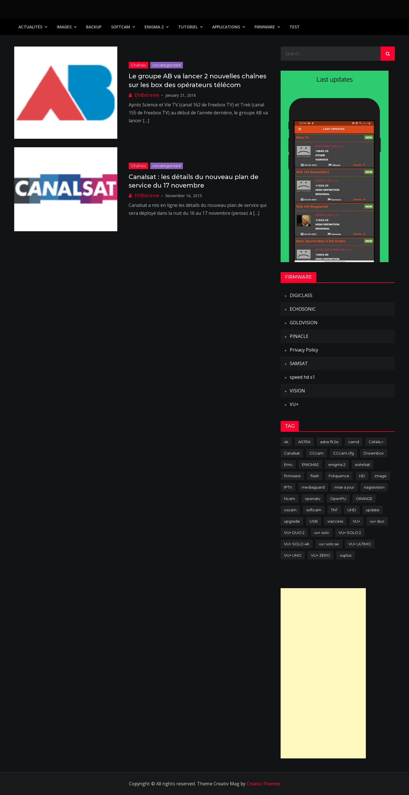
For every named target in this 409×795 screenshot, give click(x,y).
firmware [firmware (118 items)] (292, 476)
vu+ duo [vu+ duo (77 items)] (377, 521)
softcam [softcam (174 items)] (313, 510)
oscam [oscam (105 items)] (290, 510)
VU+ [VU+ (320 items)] (356, 521)
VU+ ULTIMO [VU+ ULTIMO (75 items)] (360, 544)
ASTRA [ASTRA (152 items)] (304, 441)
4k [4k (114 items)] (286, 441)
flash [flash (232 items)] (314, 476)
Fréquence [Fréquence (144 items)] (339, 476)
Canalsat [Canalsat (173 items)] (292, 453)
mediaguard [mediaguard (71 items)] (313, 487)
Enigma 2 (154, 27)
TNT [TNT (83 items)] (334, 510)
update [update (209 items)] (372, 510)
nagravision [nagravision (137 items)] (374, 487)
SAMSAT (299, 363)
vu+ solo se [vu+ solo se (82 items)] (329, 544)
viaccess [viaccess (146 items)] (335, 521)
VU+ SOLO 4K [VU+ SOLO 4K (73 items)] (296, 544)
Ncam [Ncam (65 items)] (289, 498)
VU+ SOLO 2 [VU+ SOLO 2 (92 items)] (350, 532)
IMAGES (64, 27)
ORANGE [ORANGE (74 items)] (364, 498)
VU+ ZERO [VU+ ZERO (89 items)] (320, 555)
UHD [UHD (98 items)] (351, 510)
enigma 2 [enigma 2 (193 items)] (336, 464)
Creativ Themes (263, 784)
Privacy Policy (304, 350)
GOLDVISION (304, 322)
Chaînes (138, 65)
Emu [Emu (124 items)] (288, 464)
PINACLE (299, 336)
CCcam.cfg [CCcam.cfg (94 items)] (343, 453)
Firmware (264, 27)
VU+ (294, 404)
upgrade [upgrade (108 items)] (292, 521)
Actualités (30, 27)
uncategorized (167, 65)
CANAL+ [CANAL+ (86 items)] (376, 441)
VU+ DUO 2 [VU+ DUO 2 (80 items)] (294, 532)
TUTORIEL (188, 27)
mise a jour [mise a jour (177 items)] (344, 487)
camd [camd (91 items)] (353, 441)
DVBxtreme (147, 95)
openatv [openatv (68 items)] (312, 498)
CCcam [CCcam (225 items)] (317, 453)
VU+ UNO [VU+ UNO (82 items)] (292, 555)
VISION (297, 391)
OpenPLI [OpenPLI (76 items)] (338, 498)
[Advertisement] (323, 673)
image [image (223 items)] (381, 476)
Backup (93, 27)
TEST (294, 27)
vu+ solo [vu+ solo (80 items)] (321, 532)
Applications (226, 27)
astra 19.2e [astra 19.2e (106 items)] (329, 441)
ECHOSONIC (303, 309)
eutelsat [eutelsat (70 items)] (362, 464)
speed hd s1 (302, 377)
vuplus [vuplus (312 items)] (345, 555)
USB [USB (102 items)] (314, 521)
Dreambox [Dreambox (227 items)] (374, 453)
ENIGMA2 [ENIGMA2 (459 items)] (310, 464)
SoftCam (120, 27)
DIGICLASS (301, 295)
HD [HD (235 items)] (362, 476)
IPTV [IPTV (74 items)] (288, 487)
